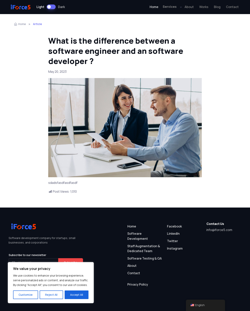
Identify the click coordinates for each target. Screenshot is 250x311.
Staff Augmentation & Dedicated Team (143, 248)
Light (40, 7)
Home (154, 7)
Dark (61, 7)
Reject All (51, 295)
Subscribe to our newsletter (27, 255)
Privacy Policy (137, 284)
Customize (26, 295)
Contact (232, 7)
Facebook (174, 226)
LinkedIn (173, 233)
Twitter (172, 241)
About (189, 7)
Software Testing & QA (144, 258)
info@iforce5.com (219, 230)
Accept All (76, 295)
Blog (217, 7)
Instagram (175, 248)
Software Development (137, 236)
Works (203, 7)
